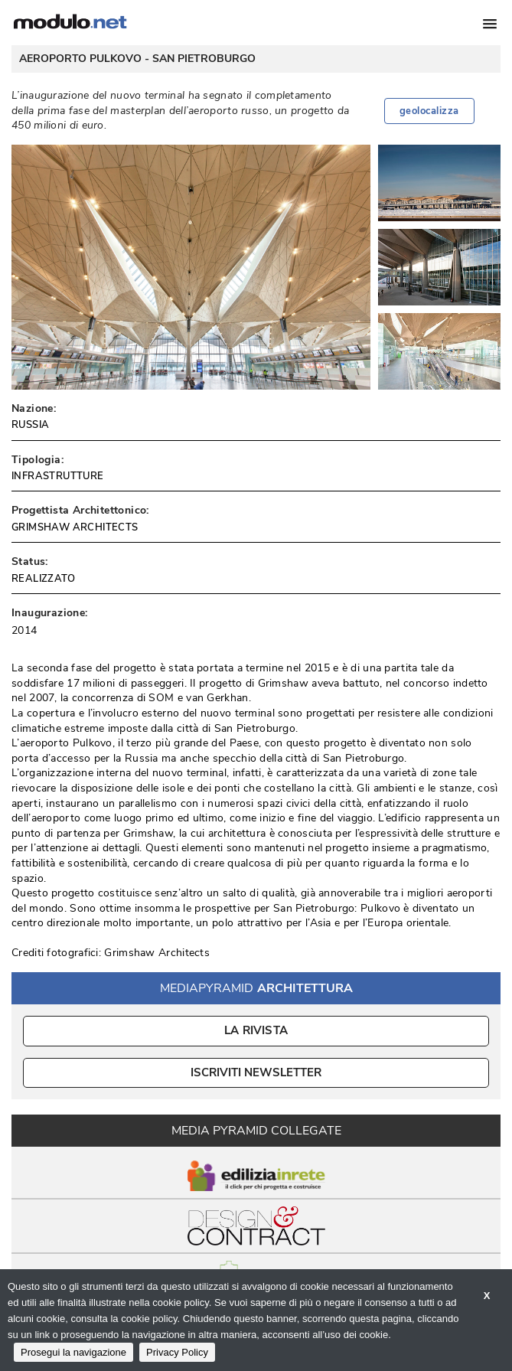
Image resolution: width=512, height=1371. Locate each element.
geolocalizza (429, 111)
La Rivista (256, 1030)
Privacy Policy (177, 1352)
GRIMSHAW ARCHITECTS (75, 527)
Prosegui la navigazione (73, 1352)
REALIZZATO (43, 579)
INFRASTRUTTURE (57, 476)
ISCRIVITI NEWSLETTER (256, 1072)
